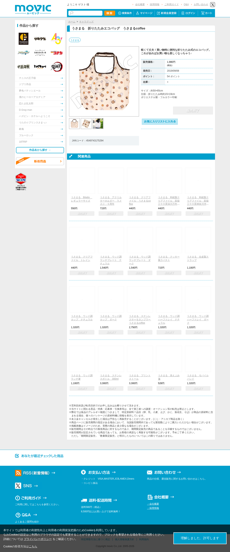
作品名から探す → (40, 149)
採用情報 (154, 4)
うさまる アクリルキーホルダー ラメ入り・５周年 (111, 201)
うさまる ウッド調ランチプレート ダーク (140, 260)
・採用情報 (153, 508)
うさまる (74, 40)
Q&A (186, 4)
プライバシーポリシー (38, 539)
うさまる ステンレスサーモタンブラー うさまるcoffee (141, 319)
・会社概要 (153, 503)
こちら (33, 546)
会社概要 (140, 4)
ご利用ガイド (171, 4)
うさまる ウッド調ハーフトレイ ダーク (198, 319)
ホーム (71, 21)
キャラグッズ (86, 21)
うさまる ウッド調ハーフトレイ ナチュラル (169, 319)
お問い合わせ (201, 4)
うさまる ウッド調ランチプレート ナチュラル (111, 260)
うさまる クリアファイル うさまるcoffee (140, 201)
